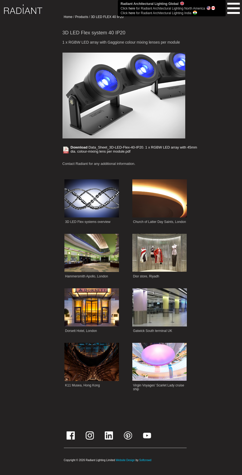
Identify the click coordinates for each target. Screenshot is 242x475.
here (132, 8)
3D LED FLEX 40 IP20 (107, 17)
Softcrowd (145, 460)
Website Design (125, 460)
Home (68, 17)
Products (81, 17)
